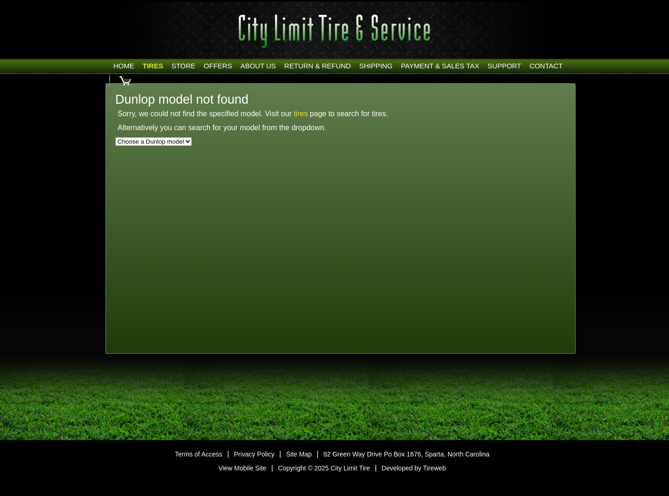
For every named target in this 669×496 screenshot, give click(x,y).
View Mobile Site (242, 468)
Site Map (299, 454)
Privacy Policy (254, 454)
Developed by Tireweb (413, 468)
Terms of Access (199, 454)
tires (301, 114)
